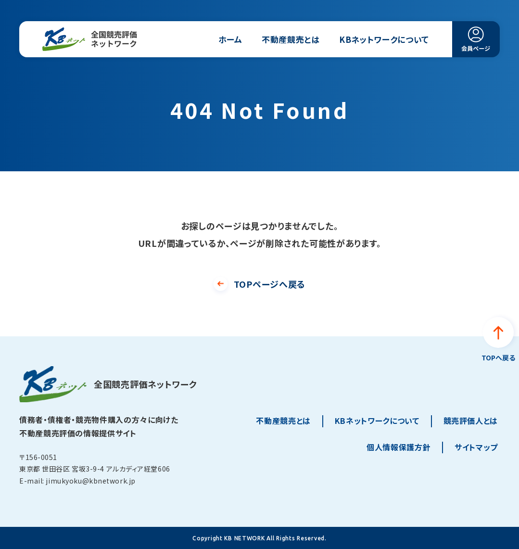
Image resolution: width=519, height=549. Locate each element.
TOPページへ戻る (269, 284)
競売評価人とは (470, 420)
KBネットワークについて (384, 39)
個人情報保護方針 (398, 447)
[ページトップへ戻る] (498, 340)
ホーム (230, 39)
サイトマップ (476, 447)
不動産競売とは (291, 39)
